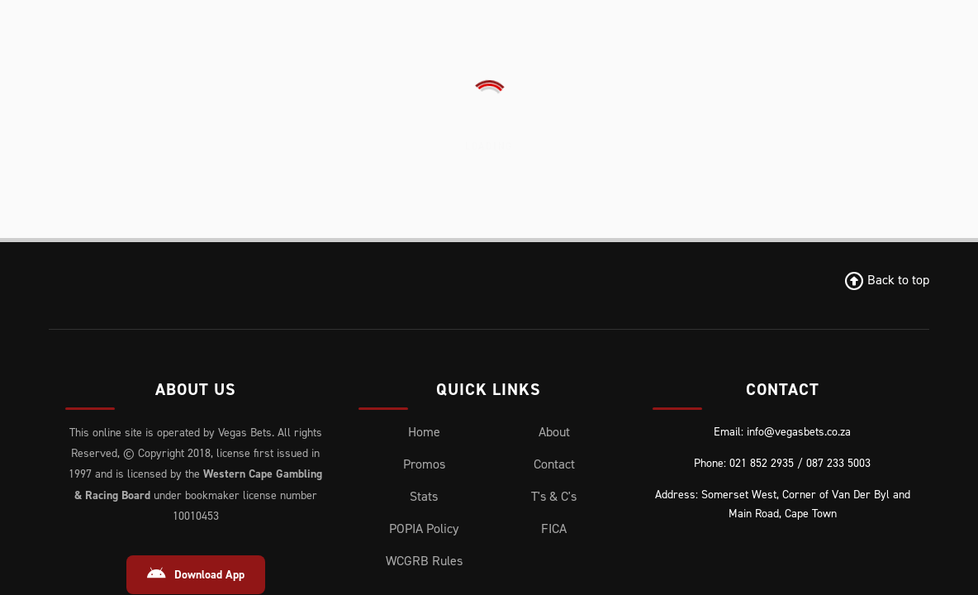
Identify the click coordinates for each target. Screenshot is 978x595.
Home (424, 193)
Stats (424, 258)
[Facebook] (107, 465)
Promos (424, 226)
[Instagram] (205, 465)
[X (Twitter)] (154, 465)
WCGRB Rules (424, 322)
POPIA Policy (423, 290)
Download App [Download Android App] (195, 336)
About (554, 193)
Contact (554, 226)
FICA (554, 290)
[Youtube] (258, 465)
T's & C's (554, 258)
